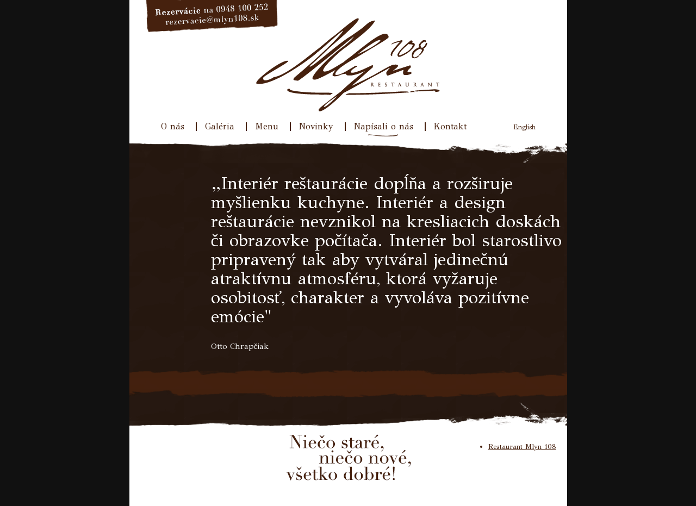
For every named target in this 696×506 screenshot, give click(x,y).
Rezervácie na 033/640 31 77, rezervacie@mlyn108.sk (212, 16)
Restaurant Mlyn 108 (522, 446)
